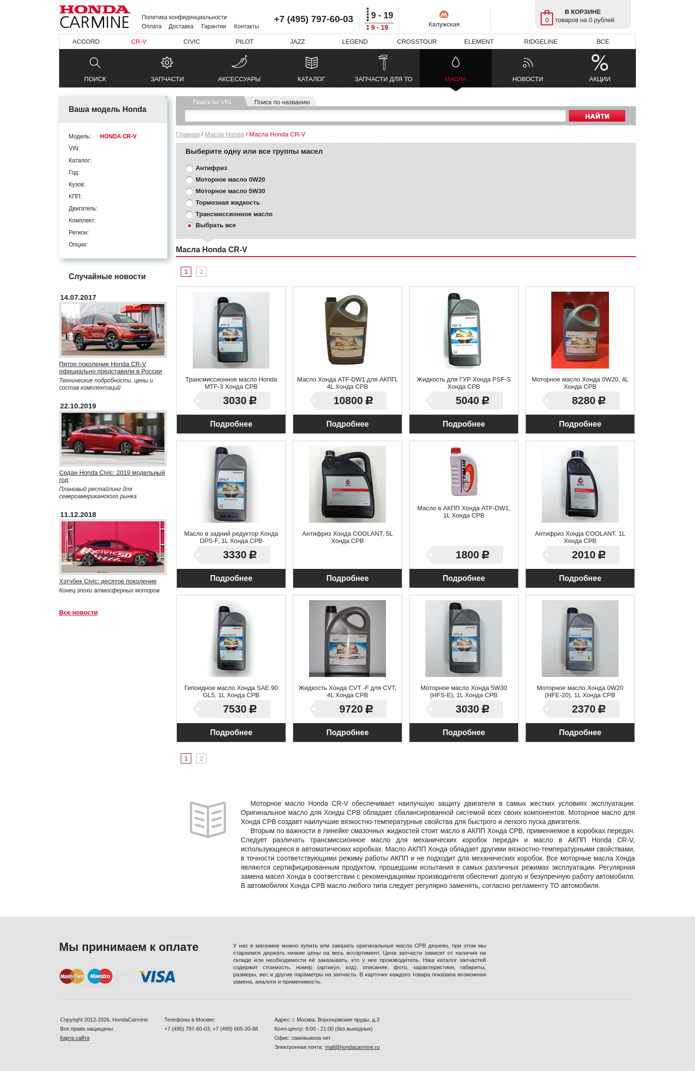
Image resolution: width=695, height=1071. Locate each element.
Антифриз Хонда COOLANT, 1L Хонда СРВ (580, 537)
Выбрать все (216, 225)
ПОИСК (95, 79)
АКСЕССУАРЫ (239, 79)
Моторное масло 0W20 (230, 179)
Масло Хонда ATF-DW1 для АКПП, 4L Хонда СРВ (347, 383)
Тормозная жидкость (228, 202)
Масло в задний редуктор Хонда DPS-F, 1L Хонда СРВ (231, 537)
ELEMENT (479, 41)
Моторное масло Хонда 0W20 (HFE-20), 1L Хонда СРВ (580, 691)
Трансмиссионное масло (234, 214)
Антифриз (211, 168)
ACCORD (86, 41)
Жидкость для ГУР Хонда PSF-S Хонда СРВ (464, 383)
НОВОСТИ (527, 79)
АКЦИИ (600, 79)
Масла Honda (224, 134)
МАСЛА (455, 81)
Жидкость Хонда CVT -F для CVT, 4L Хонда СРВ (347, 691)
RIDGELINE (541, 41)
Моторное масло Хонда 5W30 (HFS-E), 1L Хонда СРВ (464, 691)
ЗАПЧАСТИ (167, 79)
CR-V (139, 41)
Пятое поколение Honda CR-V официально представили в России (110, 367)
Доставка (181, 26)
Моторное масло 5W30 (230, 191)
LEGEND (355, 41)
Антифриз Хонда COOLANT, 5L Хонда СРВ (347, 537)
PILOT (245, 41)
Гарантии (213, 26)
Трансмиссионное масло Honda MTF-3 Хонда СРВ (231, 383)
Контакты (246, 26)
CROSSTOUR (417, 41)
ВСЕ (602, 41)
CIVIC (192, 41)
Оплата (151, 26)
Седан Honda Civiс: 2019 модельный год (112, 476)
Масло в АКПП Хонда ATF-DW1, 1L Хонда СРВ (463, 512)
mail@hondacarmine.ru (352, 1047)
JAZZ (297, 41)
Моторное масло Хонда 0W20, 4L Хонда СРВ (580, 383)
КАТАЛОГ (311, 79)
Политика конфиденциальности (184, 17)
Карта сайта (74, 1038)
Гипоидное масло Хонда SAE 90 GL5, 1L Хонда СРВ (231, 691)
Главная (187, 134)
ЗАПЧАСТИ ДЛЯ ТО (383, 79)
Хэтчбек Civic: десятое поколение (108, 581)
